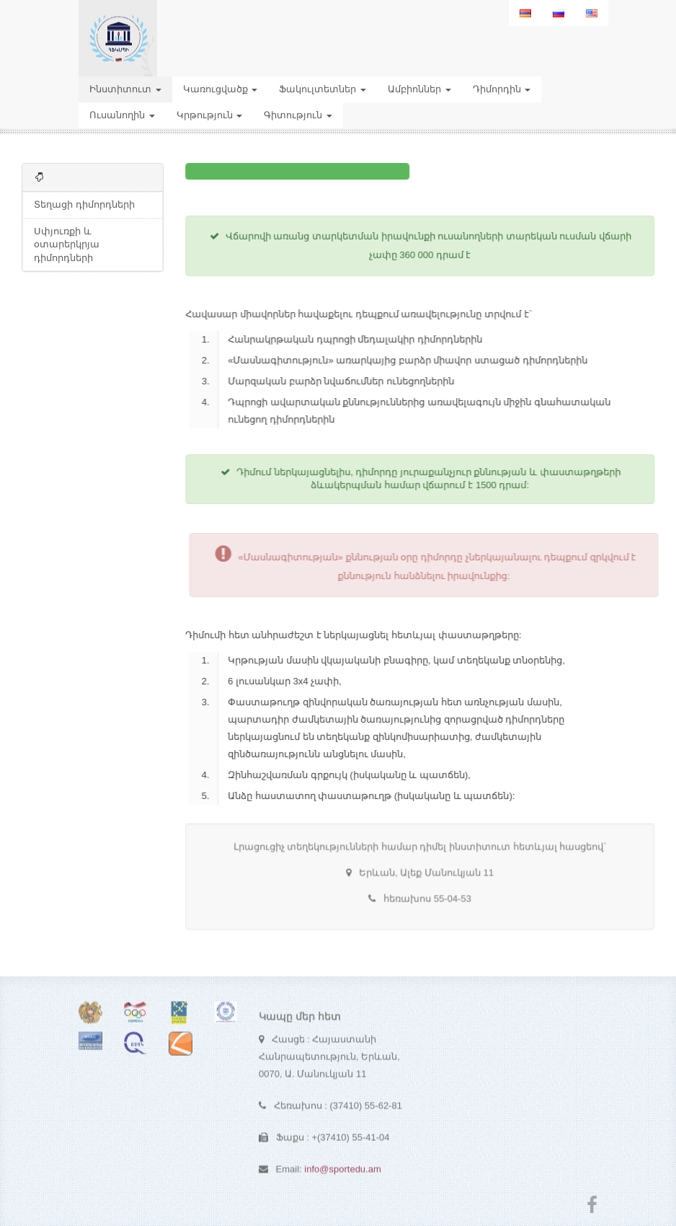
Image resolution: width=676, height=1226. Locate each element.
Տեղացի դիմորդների (84, 204)
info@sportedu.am (342, 1173)
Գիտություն (298, 115)
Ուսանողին (122, 115)
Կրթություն (210, 115)
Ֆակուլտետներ (322, 89)
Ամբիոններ (419, 89)
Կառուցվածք (220, 89)
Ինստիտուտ (125, 89)
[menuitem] (525, 13)
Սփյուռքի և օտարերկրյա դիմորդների (66, 244)
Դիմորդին (502, 89)
